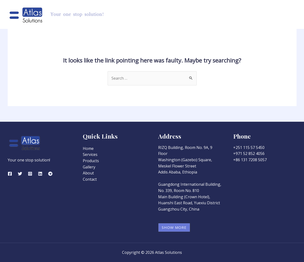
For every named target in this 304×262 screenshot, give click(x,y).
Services (219, 14)
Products (191, 14)
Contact (285, 14)
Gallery (242, 14)
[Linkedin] (40, 174)
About (263, 14)
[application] (200, 14)
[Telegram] (50, 174)
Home (167, 14)
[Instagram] (30, 174)
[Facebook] (10, 174)
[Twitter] (20, 174)
